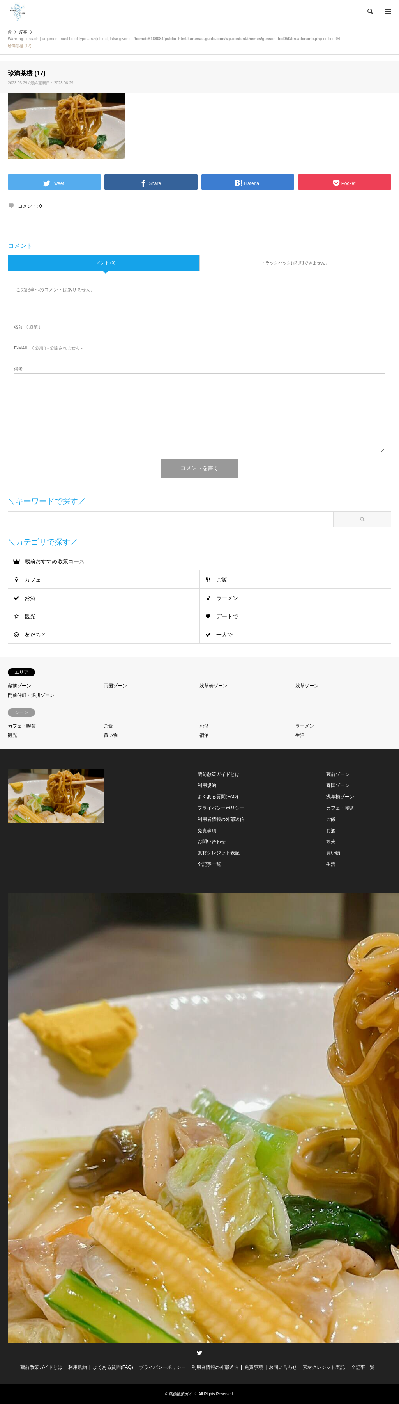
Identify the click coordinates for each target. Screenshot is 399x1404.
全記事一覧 (209, 864)
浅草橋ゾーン (214, 686)
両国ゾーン (115, 686)
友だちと (35, 635)
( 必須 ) (27, 327)
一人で (224, 635)
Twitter (199, 1353)
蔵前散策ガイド (182, 1394)
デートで (227, 616)
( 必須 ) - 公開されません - (48, 348)
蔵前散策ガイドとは (219, 774)
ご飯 (221, 580)
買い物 (111, 735)
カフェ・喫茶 (22, 726)
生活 (300, 735)
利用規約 (207, 785)
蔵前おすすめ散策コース (55, 561)
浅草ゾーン (307, 686)
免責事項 (207, 830)
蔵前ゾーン (19, 686)
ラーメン (227, 598)
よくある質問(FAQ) (218, 796)
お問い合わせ (212, 841)
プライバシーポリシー (221, 808)
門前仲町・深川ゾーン (31, 695)
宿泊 (204, 735)
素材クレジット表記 (219, 853)
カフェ (33, 580)
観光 (30, 616)
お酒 (30, 598)
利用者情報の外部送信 (221, 819)
